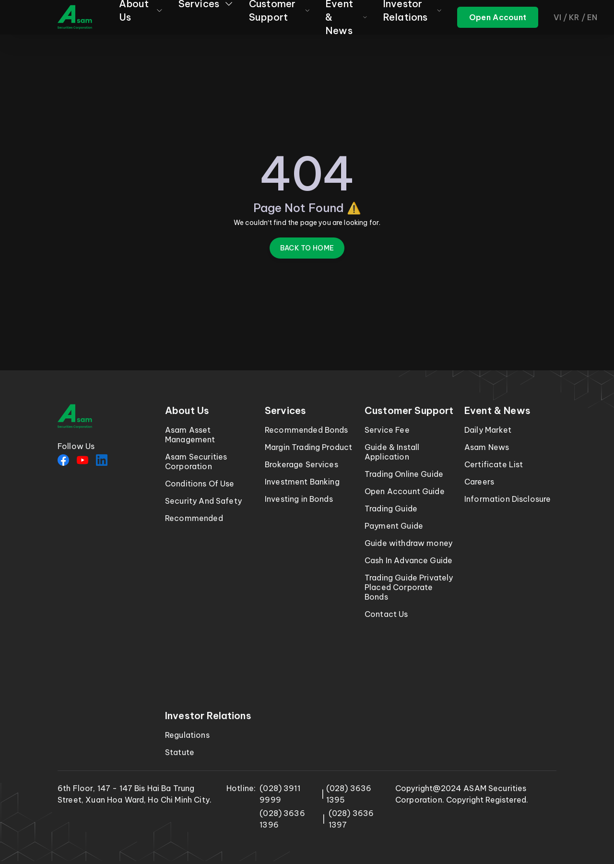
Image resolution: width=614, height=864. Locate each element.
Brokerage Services (301, 464)
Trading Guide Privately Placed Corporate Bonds (409, 587)
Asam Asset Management (190, 434)
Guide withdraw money (408, 543)
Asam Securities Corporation (196, 461)
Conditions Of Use (200, 483)
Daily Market (487, 430)
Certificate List (493, 464)
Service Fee (387, 430)
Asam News (486, 447)
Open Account (497, 17)
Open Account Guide (405, 491)
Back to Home (307, 248)
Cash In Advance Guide (408, 560)
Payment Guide (394, 526)
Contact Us (386, 614)
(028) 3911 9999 (280, 794)
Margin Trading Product (308, 447)
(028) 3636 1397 (351, 818)
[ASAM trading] (497, 17)
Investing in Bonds (299, 499)
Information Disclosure (507, 499)
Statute (179, 752)
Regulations (187, 735)
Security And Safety (203, 501)
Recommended (194, 518)
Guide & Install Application (392, 452)
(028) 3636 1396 (282, 818)
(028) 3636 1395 (349, 794)
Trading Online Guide (404, 474)
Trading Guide (391, 508)
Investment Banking (302, 481)
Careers (479, 481)
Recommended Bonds (306, 430)
